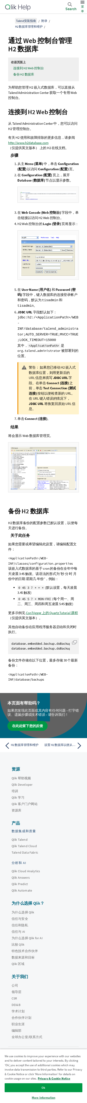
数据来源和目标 (23, 956)
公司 (15, 984)
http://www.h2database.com (28, 143)
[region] (43, 1076)
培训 (15, 789)
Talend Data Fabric (25, 851)
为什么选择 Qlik (23, 911)
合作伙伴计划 (21, 1016)
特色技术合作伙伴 (25, 949)
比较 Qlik (18, 943)
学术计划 (18, 1010)
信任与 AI (18, 930)
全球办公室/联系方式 (27, 1035)
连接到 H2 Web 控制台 (28, 68)
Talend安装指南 (26, 21)
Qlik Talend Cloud (24, 844)
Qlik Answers (21, 876)
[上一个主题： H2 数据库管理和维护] (23, 744)
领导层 (16, 990)
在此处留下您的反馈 (27, 724)
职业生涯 (18, 1022)
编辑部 (16, 1029)
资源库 (16, 809)
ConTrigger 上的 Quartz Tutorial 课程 (52, 611)
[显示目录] (9, 20)
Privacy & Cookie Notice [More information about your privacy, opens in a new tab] (54, 1078)
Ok (43, 1088)
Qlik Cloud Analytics (26, 869)
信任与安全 (20, 917)
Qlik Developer (22, 783)
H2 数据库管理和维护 (28, 27)
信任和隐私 (20, 923)
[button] (74, 640)
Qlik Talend (20, 838)
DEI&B (16, 1003)
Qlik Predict (20, 882)
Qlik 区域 (18, 962)
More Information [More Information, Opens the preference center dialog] (43, 1098)
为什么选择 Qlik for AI (27, 936)
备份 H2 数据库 (23, 74)
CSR (14, 997)
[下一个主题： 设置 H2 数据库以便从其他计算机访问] (64, 744)
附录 (44, 21)
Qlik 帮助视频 (21, 776)
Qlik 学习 (18, 796)
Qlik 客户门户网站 (25, 802)
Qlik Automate (22, 889)
